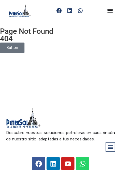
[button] (110, 10)
